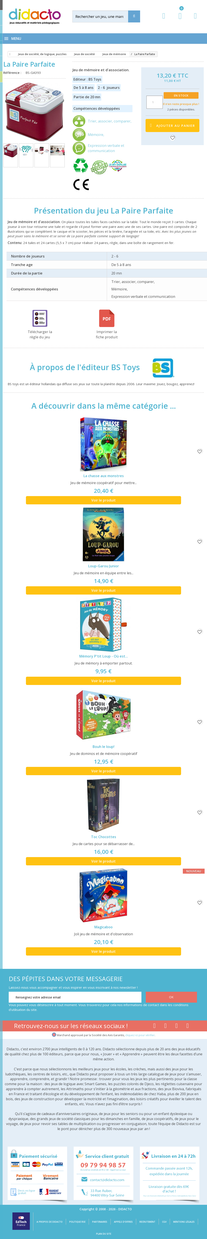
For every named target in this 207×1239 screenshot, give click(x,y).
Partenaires (99, 1221)
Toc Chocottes (103, 836)
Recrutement (147, 1221)
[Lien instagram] (176, 1026)
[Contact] (195, 19)
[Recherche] (134, 16)
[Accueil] (9, 54)
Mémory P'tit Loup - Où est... (103, 656)
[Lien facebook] (154, 1026)
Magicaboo (103, 927)
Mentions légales (184, 1221)
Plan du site (103, 1233)
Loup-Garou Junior (103, 566)
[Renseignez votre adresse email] (75, 997)
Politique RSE (77, 1221)
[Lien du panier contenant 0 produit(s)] (178, 20)
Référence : (13, 72)
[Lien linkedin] (187, 1026)
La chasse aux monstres (103, 475)
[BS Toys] (159, 367)
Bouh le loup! (103, 746)
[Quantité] (154, 102)
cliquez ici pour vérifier (140, 1035)
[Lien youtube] (165, 1026)
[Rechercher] (104, 16)
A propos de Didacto (50, 1221)
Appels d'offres (123, 1221)
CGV (164, 1221)
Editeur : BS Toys (87, 79)
